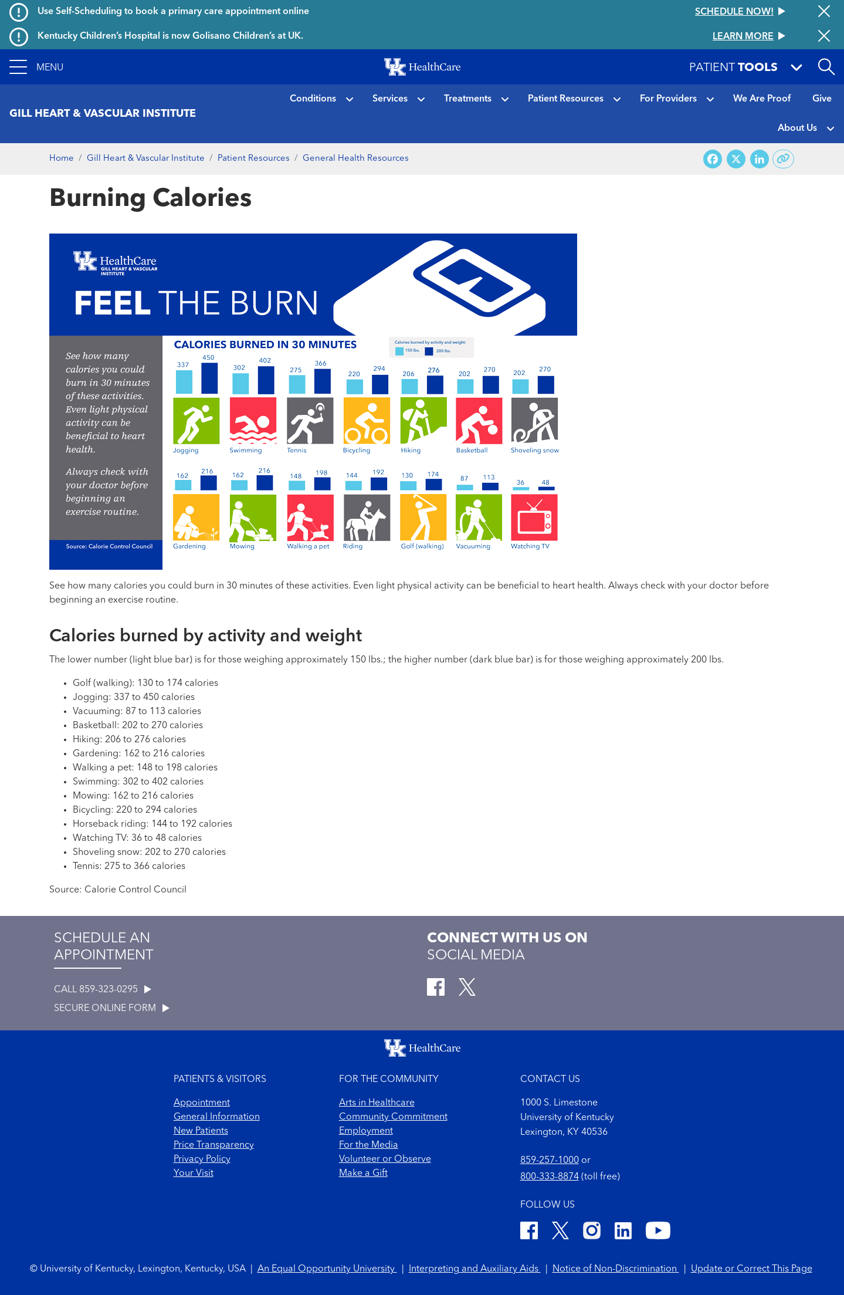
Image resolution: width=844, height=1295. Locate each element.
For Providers (668, 99)
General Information (217, 1117)
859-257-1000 (549, 1160)
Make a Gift (363, 1173)
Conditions (313, 99)
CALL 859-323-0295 (102, 990)
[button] (36, 66)
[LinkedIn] (623, 1232)
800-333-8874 (549, 1177)
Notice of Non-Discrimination (616, 1269)
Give (822, 99)
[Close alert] (824, 12)
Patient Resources (566, 99)
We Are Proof (762, 99)
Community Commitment (393, 1117)
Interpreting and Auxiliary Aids (475, 1269)
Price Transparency (214, 1145)
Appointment (202, 1103)
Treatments (468, 99)
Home (61, 158)
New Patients (201, 1131)
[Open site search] (826, 66)
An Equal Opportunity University (327, 1269)
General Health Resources (356, 158)
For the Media (368, 1145)
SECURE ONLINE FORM (112, 1008)
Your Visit (193, 1173)
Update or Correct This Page (751, 1269)
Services (390, 99)
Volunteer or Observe (385, 1159)
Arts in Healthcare (377, 1103)
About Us (797, 128)
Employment (366, 1131)
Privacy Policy (202, 1159)
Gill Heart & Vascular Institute (146, 158)
